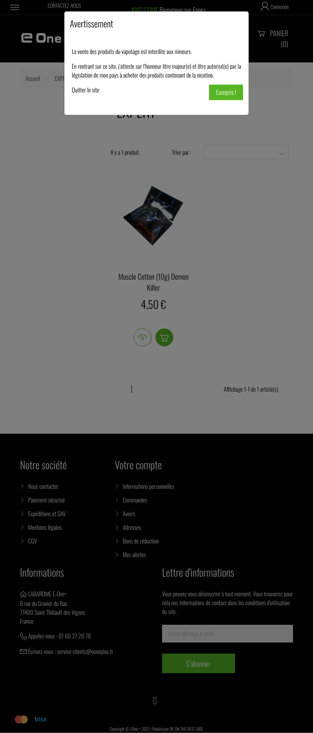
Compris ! (226, 92)
